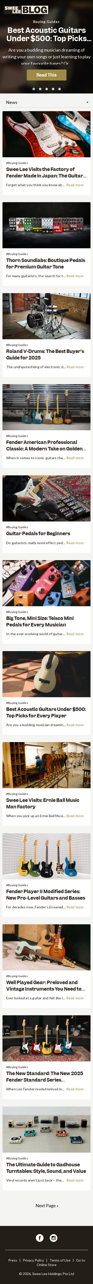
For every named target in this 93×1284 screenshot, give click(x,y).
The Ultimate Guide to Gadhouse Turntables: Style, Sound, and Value (46, 1168)
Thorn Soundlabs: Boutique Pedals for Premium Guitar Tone (45, 263)
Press (12, 1260)
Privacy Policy (33, 1260)
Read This (46, 75)
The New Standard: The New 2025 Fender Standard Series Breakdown (44, 1079)
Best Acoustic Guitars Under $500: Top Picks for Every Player (46, 38)
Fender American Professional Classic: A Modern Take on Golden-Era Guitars (45, 448)
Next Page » (47, 1205)
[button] (33, 89)
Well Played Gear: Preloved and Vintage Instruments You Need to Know (44, 988)
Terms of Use (60, 1260)
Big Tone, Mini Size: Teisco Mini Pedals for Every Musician (40, 621)
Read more (75, 185)
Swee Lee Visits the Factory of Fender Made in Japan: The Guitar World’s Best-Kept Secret (44, 175)
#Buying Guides (17, 163)
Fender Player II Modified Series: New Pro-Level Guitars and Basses (45, 894)
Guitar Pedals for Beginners (38, 533)
